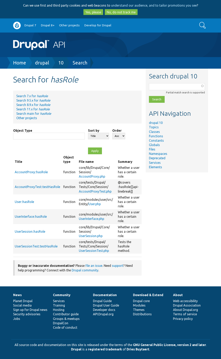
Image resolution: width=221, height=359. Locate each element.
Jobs (16, 318)
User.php (94, 204)
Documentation (105, 295)
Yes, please (93, 12)
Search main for (33, 113)
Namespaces (158, 153)
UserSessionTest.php (94, 250)
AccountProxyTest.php (95, 191)
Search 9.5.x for (33, 100)
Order (117, 130)
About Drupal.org (185, 310)
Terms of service (185, 314)
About (178, 295)
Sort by (93, 130)
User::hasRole (24, 202)
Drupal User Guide (106, 305)
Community (61, 295)
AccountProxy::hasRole (31, 172)
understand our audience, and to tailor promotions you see (154, 5)
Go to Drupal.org (17, 25)
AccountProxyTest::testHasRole (37, 187)
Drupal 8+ (48, 25)
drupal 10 (156, 123)
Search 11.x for (33, 109)
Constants (156, 140)
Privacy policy (183, 318)
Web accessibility (185, 301)
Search (80, 62)
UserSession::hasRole (30, 231)
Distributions (142, 314)
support (117, 265)
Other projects (69, 25)
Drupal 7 (30, 25)
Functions (156, 136)
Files (152, 149)
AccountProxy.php (92, 176)
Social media (22, 305)
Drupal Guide (102, 301)
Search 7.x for (32, 96)
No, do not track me (121, 12)
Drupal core (141, 301)
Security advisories (26, 314)
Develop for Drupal (97, 25)
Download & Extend (148, 295)
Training (59, 305)
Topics (154, 127)
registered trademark (105, 349)
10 (61, 62)
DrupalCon (60, 323)
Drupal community (85, 270)
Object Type (22, 130)
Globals (154, 145)
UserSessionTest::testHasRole (36, 246)
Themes (139, 310)
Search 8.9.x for (33, 105)
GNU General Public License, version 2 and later (169, 345)
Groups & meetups (66, 318)
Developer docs (104, 310)
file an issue (93, 265)
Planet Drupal (22, 301)
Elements (155, 167)
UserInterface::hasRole (31, 216)
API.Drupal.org (103, 314)
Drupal (76, 349)
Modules (139, 305)
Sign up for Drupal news (30, 310)
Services (155, 162)
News (17, 295)
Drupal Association (187, 305)
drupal (42, 62)
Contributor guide (66, 314)
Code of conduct (65, 327)
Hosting (58, 310)
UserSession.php (91, 236)
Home (19, 62)
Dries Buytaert (138, 349)
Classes (154, 132)
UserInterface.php (91, 219)
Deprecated (157, 158)
